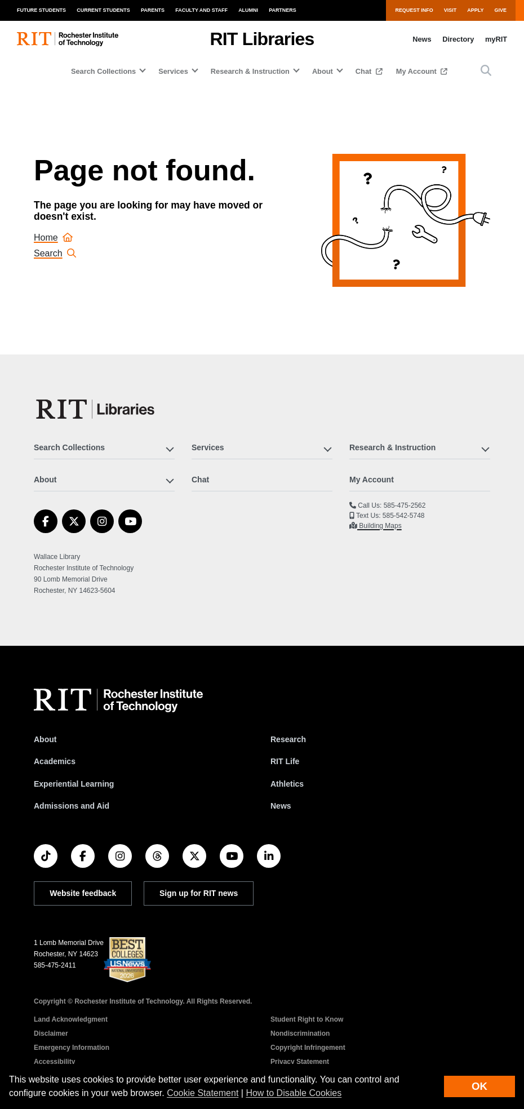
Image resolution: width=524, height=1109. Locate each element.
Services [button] (173, 71)
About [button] (322, 71)
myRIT (496, 39)
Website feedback (83, 893)
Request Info (414, 10)
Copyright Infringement (307, 1048)
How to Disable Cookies (293, 1093)
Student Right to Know (306, 1019)
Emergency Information (71, 1048)
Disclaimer (51, 1033)
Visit (450, 10)
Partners (282, 10)
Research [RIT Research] (288, 739)
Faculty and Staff (201, 10)
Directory (458, 39)
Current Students (103, 10)
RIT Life (284, 761)
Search (55, 253)
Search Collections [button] (103, 71)
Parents (153, 10)
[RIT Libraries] (96, 409)
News (421, 39)
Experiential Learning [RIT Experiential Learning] (74, 783)
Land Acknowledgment (71, 1019)
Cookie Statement (202, 1093)
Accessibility (54, 1062)
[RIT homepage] (67, 39)
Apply (475, 10)
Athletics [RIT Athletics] (287, 783)
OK (479, 1086)
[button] (486, 71)
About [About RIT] (45, 739)
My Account (417, 71)
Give (501, 10)
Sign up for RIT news (198, 893)
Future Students (41, 10)
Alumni (248, 10)
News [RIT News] (280, 805)
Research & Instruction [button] (250, 71)
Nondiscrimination (300, 1033)
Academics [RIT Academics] (55, 761)
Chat (365, 71)
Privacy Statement (299, 1062)
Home (53, 237)
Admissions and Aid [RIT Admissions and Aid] (71, 805)
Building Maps (379, 526)
